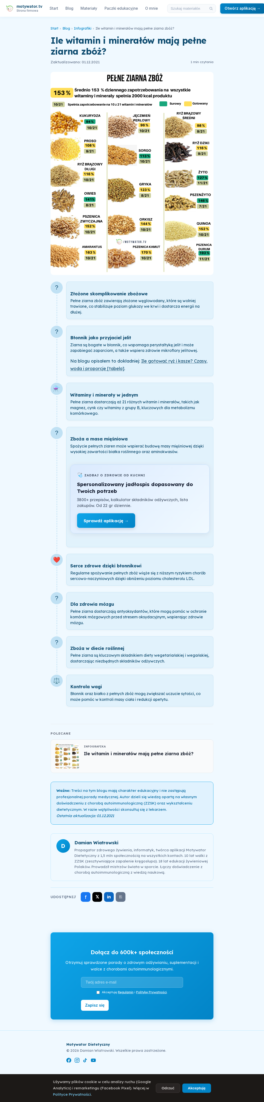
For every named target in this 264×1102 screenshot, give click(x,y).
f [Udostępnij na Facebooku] (86, 897)
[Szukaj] (211, 8)
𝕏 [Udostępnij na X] (97, 897)
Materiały (88, 8)
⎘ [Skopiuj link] (120, 897)
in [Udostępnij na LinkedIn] (109, 897)
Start (54, 8)
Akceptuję (196, 1088)
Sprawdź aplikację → (106, 520)
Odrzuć (168, 1088)
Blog (69, 8)
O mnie (151, 8)
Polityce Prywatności (72, 1094)
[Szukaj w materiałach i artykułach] (186, 8)
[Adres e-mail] (132, 982)
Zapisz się (96, 1005)
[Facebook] (68, 1060)
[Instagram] (77, 1060)
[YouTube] (93, 1060)
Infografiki (82, 28)
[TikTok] (85, 1060)
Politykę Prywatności (151, 992)
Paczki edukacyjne (121, 8)
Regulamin (125, 992)
